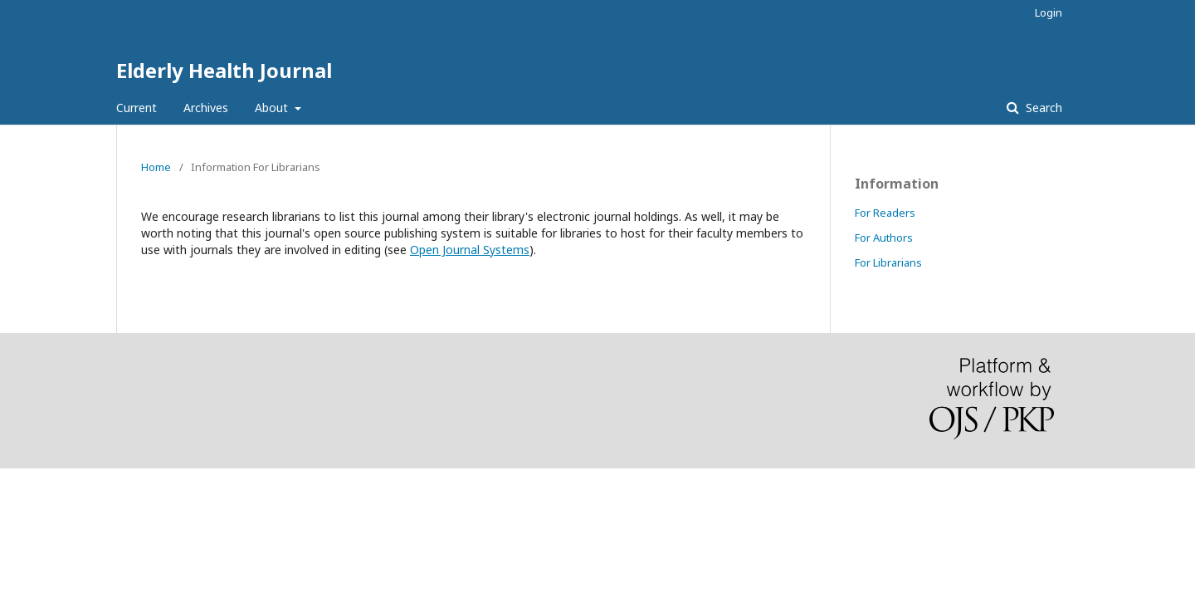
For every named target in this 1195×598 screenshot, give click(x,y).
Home (156, 166)
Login (1048, 12)
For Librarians (888, 262)
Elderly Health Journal (224, 70)
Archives (205, 107)
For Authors (884, 237)
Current (136, 107)
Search (1042, 107)
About (273, 107)
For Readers (885, 212)
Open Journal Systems (469, 249)
